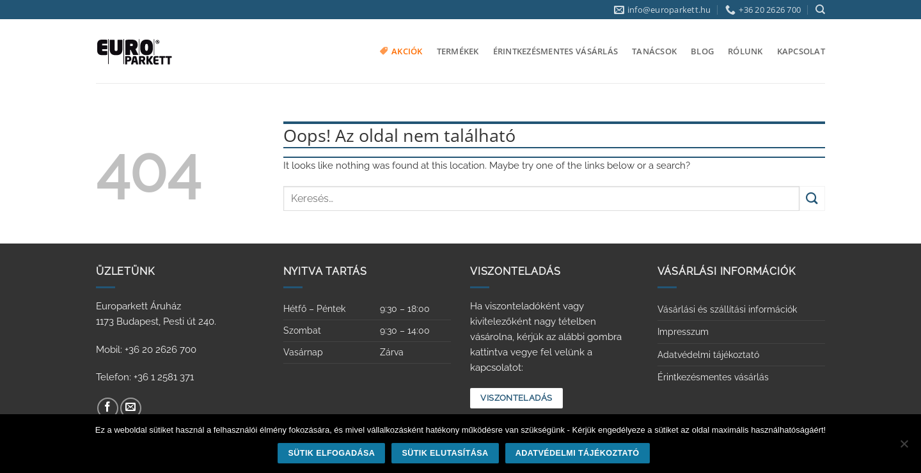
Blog (702, 51)
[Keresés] (820, 10)
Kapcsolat (801, 51)
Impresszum (683, 332)
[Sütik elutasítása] (903, 447)
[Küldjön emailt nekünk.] (130, 408)
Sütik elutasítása (445, 453)
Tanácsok (654, 51)
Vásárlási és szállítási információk (727, 309)
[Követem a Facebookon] (107, 408)
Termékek (458, 51)
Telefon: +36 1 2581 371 (145, 377)
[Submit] (812, 198)
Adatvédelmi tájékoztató (708, 355)
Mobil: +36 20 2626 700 (146, 349)
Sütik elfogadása (331, 453)
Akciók (401, 51)
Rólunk (745, 51)
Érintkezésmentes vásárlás (555, 51)
